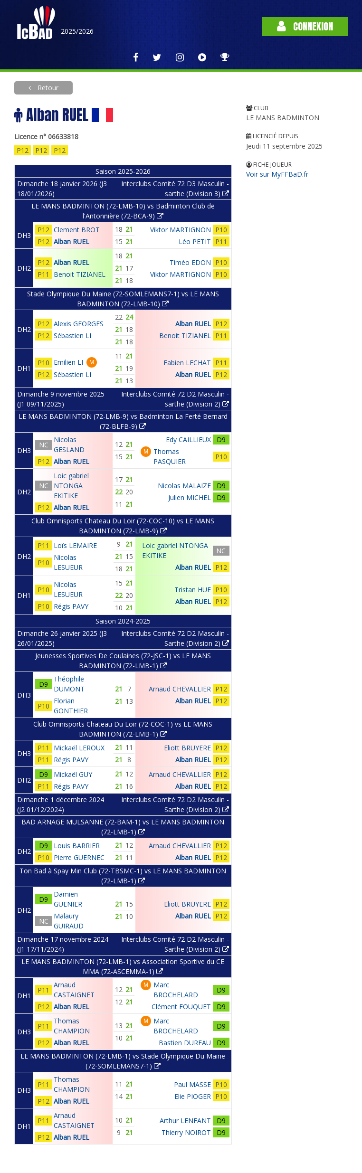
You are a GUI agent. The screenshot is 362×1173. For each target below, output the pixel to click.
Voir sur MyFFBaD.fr (277, 174)
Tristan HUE (192, 589)
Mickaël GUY (73, 774)
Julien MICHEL (189, 497)
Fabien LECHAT (187, 362)
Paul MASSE (192, 1084)
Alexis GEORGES (79, 323)
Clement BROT (77, 229)
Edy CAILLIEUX (188, 439)
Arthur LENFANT (185, 1120)
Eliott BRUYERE (187, 747)
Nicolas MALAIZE (184, 485)
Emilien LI (68, 362)
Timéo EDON (190, 262)
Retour (47, 87)
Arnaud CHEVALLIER (180, 688)
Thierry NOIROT (186, 1132)
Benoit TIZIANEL (79, 274)
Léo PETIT (195, 241)
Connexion (305, 26)
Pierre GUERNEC (79, 857)
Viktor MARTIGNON (180, 229)
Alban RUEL (71, 241)
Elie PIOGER (192, 1096)
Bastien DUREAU (185, 1042)
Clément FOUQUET (181, 1006)
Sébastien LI (72, 335)
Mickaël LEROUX (79, 747)
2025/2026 (77, 31)
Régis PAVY (71, 606)
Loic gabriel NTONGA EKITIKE (71, 485)
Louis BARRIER (77, 845)
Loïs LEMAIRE (75, 545)
